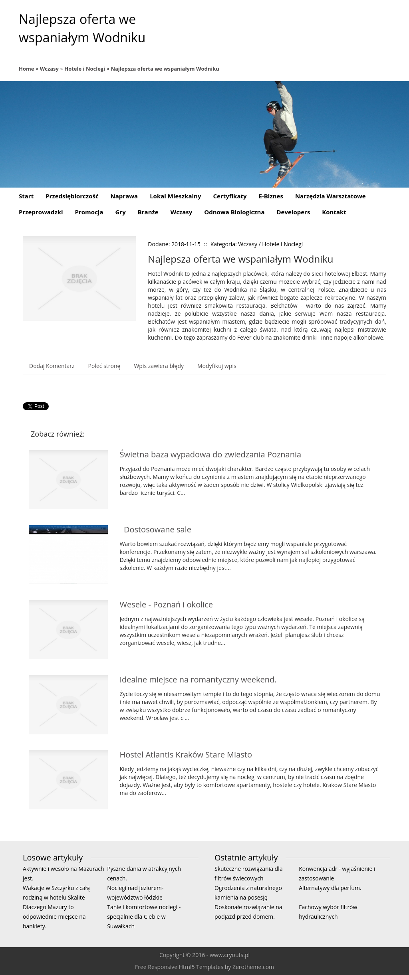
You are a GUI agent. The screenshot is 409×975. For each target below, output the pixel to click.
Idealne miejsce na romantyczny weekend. (198, 679)
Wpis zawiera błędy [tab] (159, 366)
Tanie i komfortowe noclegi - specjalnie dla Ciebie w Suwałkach (144, 916)
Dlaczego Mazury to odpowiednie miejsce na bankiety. (54, 916)
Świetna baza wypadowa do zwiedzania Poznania (211, 454)
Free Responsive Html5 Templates (179, 967)
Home (26, 68)
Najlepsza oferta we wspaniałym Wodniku (165, 68)
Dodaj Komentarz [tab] (52, 366)
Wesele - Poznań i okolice (166, 604)
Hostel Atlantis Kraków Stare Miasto (186, 754)
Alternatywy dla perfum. (330, 888)
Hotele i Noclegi (84, 68)
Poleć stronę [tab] (104, 366)
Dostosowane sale (155, 529)
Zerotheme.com (253, 967)
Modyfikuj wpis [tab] (216, 366)
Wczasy (49, 68)
